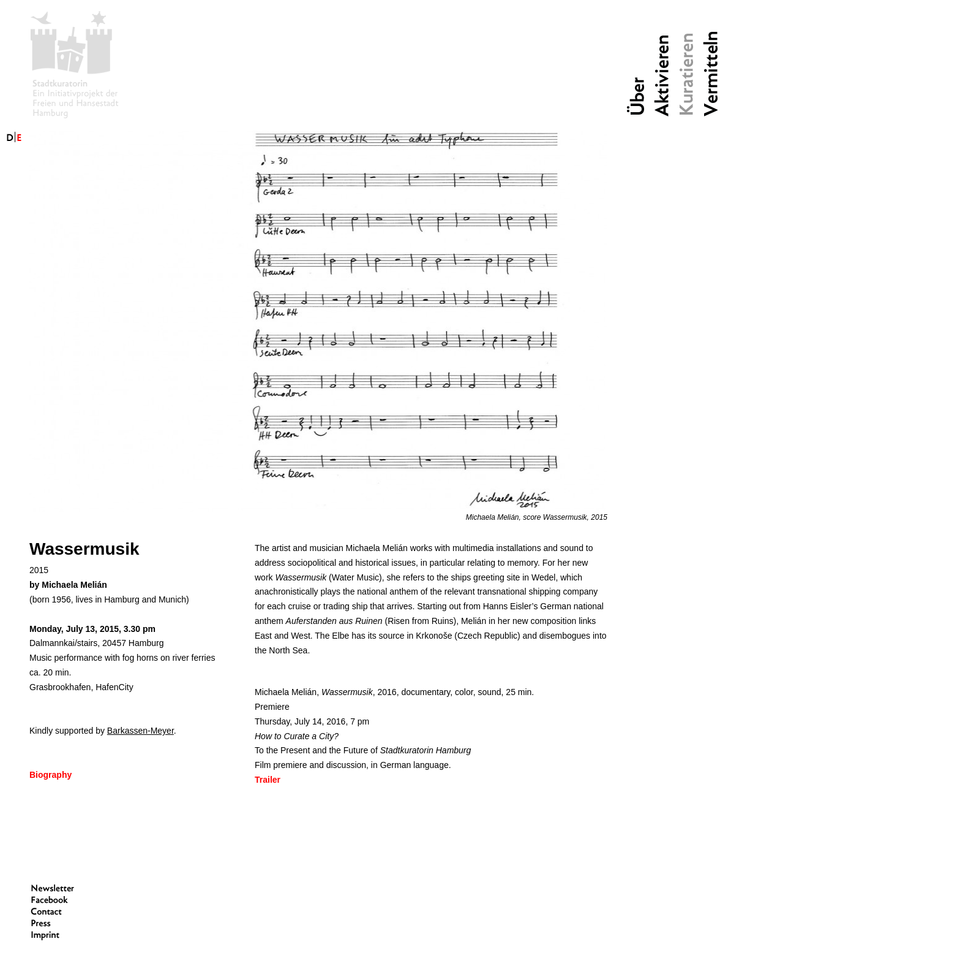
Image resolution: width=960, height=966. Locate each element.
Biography (50, 775)
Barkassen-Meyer (140, 731)
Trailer (267, 780)
